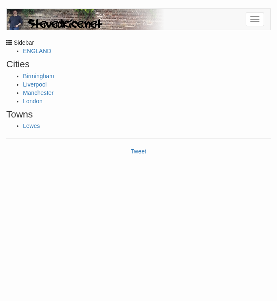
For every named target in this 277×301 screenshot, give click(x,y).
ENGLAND (37, 51)
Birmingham (38, 76)
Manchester (38, 92)
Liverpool (35, 84)
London (33, 101)
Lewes (31, 125)
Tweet (138, 151)
